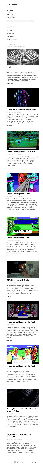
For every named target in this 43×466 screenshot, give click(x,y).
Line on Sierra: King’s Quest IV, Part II (21, 322)
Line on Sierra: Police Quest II (18, 238)
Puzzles (9, 67)
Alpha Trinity (22, 46)
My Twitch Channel (12, 39)
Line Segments (11, 36)
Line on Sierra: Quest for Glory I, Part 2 (21, 109)
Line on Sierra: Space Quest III (18, 194)
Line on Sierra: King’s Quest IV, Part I (21, 366)
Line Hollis (12, 4)
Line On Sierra (11, 17)
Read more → (10, 83)
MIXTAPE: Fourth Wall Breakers (19, 280)
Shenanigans (11, 15)
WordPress (14, 46)
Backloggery (10, 33)
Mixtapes (10, 12)
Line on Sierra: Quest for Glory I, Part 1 (21, 152)
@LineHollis (10, 30)
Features (10, 10)
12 (22, 462)
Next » (34, 462)
